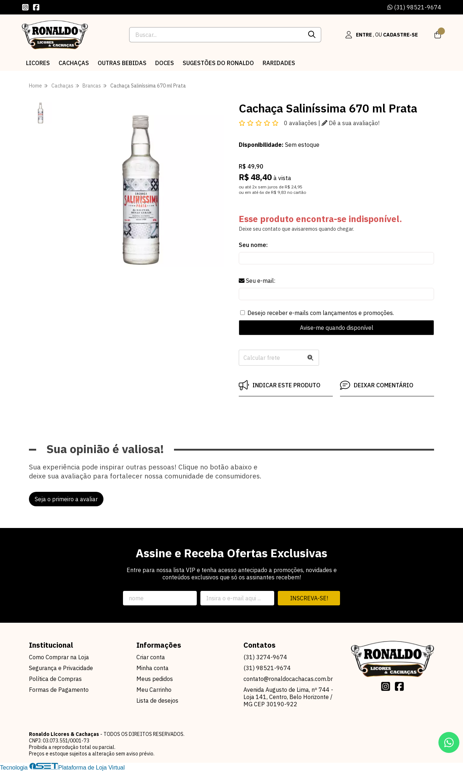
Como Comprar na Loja (59, 657)
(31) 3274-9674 (265, 657)
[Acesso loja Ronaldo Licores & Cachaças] (381, 34)
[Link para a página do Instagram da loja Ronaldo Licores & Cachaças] (25, 7)
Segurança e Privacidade (61, 668)
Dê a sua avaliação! (350, 123)
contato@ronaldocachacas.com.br (288, 678)
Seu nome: (253, 244)
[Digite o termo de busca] (216, 34)
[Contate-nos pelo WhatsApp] (448, 742)
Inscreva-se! (309, 598)
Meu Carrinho (153, 689)
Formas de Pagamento (59, 689)
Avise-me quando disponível (336, 327)
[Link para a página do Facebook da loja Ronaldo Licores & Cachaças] (36, 7)
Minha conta (152, 668)
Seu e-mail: (257, 280)
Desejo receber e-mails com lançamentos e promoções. (320, 312)
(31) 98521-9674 (414, 7)
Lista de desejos (157, 700)
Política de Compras (55, 678)
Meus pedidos (154, 678)
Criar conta (150, 657)
